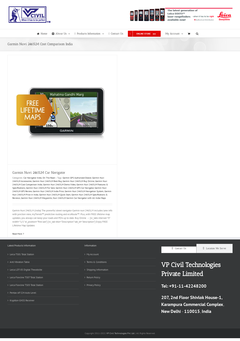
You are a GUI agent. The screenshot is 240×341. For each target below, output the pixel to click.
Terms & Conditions (96, 262)
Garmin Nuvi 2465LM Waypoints (36, 198)
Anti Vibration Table (20, 262)
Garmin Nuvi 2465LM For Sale (40, 187)
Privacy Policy (93, 285)
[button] (197, 33)
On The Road (49, 177)
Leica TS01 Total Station (22, 254)
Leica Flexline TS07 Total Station (26, 277)
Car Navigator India (32, 177)
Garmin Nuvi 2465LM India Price (48, 191)
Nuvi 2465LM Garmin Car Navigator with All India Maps (79, 198)
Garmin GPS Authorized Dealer (77, 177)
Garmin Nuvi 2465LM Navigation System (84, 191)
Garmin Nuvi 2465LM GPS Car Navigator (75, 187)
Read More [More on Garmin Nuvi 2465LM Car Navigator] (17, 233)
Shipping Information (97, 269)
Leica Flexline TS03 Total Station (26, 285)
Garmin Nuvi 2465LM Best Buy (47, 181)
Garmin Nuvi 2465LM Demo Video (59, 184)
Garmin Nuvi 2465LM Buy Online (78, 181)
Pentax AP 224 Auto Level (23, 292)
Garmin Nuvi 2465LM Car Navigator (38, 172)
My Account (93, 254)
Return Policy (93, 277)
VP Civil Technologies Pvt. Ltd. (120, 333)
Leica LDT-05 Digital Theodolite (26, 269)
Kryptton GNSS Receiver (22, 300)
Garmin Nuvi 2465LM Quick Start (54, 194)
